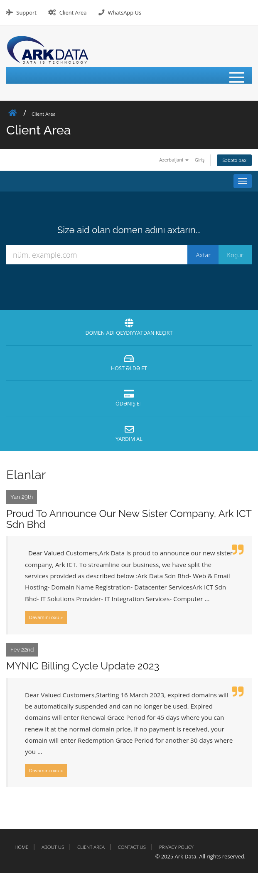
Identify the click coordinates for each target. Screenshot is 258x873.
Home (21, 847)
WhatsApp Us (124, 12)
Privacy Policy (176, 847)
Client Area (73, 12)
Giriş (200, 160)
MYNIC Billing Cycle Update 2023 (82, 666)
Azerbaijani (174, 160)
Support (26, 12)
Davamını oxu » (46, 617)
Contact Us (132, 847)
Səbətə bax (234, 160)
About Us (53, 847)
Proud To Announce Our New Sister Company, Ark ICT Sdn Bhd (128, 518)
